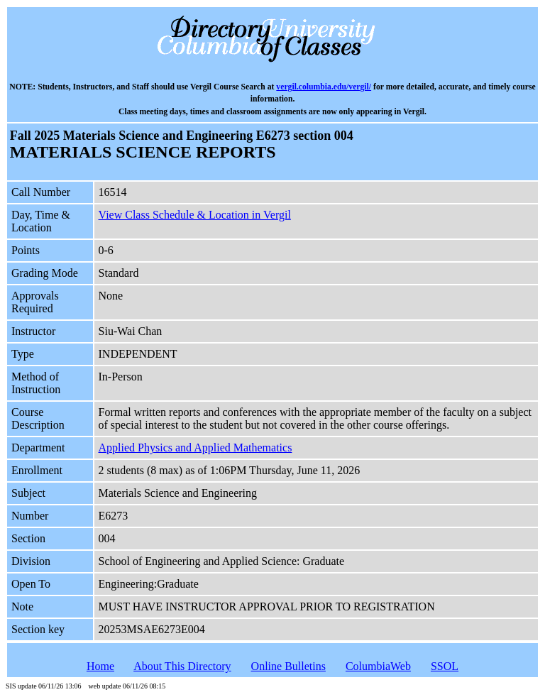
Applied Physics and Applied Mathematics (195, 447)
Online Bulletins (288, 666)
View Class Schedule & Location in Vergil (195, 215)
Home (100, 666)
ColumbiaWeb (378, 666)
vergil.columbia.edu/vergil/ (323, 87)
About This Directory (182, 666)
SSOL (444, 666)
